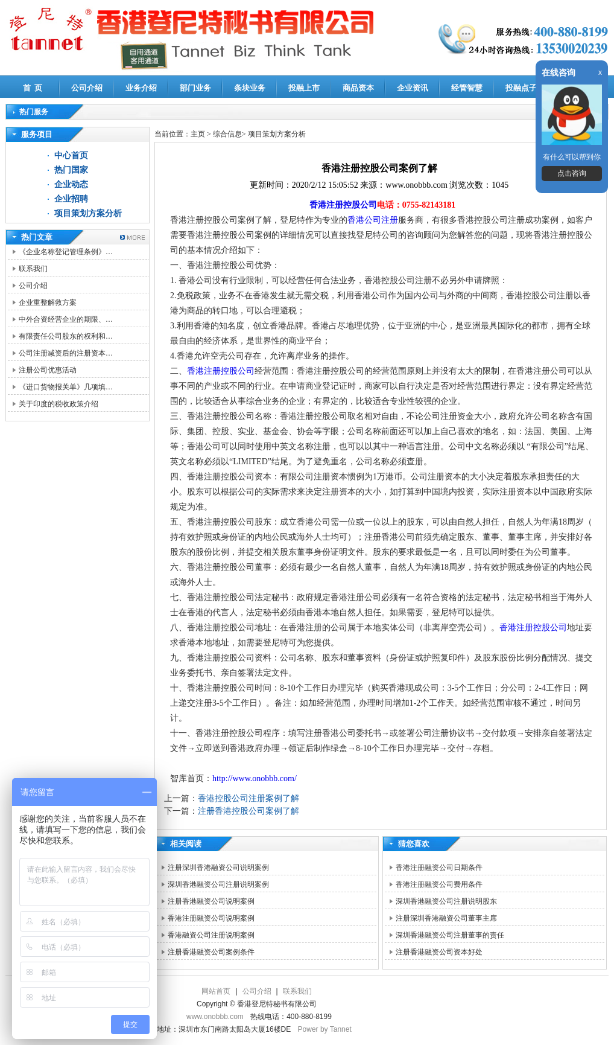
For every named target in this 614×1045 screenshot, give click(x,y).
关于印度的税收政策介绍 (58, 404)
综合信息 (227, 134)
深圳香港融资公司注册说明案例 (218, 884)
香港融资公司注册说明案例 (211, 935)
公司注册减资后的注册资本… (66, 353)
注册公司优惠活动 (48, 370)
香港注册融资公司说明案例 (211, 918)
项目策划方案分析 (88, 213)
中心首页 (71, 155)
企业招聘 (71, 198)
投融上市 (304, 87)
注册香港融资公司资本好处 (439, 952)
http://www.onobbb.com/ (254, 778)
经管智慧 (467, 87)
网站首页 (215, 991)
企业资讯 (412, 87)
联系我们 (33, 268)
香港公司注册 (372, 220)
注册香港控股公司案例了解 (248, 811)
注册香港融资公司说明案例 (211, 901)
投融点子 (521, 87)
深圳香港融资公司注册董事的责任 (450, 935)
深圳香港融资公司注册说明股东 (446, 901)
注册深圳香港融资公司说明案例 (218, 867)
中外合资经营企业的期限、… (66, 319)
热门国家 (71, 169)
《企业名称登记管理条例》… (66, 252)
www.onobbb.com (215, 1016)
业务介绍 (141, 87)
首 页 (33, 87)
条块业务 (249, 87)
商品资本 (358, 87)
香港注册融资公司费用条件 (439, 884)
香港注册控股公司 (343, 204)
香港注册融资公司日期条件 (439, 867)
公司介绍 (87, 87)
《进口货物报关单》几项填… (66, 387)
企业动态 (71, 184)
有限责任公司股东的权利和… (66, 336)
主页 (198, 134)
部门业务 (195, 87)
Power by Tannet (325, 1029)
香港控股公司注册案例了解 (248, 798)
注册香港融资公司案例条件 (211, 952)
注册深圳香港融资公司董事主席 (446, 918)
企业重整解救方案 (48, 302)
